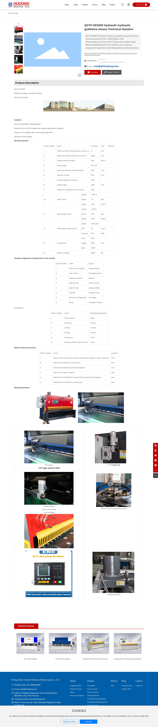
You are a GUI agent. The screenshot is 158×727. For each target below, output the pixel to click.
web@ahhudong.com (106, 66)
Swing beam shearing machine (111, 62)
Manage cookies (69, 722)
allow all (88, 722)
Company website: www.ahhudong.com (29, 699)
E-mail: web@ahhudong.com (25, 689)
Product (102, 59)
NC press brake (30, 659)
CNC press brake (63, 659)
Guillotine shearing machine (95, 659)
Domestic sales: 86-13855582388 (27, 685)
